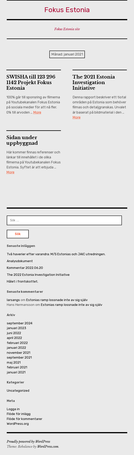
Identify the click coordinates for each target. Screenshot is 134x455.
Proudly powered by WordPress (28, 441)
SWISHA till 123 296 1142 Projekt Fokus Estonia (30, 82)
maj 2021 (14, 362)
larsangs (13, 300)
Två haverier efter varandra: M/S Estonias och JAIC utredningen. (56, 254)
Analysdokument (20, 261)
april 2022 (14, 338)
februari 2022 (17, 343)
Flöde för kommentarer (24, 419)
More (37, 112)
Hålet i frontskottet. (22, 281)
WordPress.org (18, 424)
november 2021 (18, 353)
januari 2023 (16, 328)
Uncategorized (18, 390)
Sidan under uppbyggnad (22, 140)
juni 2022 (14, 333)
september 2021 (19, 357)
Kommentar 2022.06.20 (25, 268)
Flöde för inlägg (18, 414)
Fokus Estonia (67, 10)
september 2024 (19, 323)
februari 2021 (17, 367)
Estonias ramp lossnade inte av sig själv (57, 300)
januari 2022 (16, 348)
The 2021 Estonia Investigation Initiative (93, 82)
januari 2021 (16, 372)
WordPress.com (47, 446)
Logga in (13, 409)
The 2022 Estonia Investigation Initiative (38, 275)
